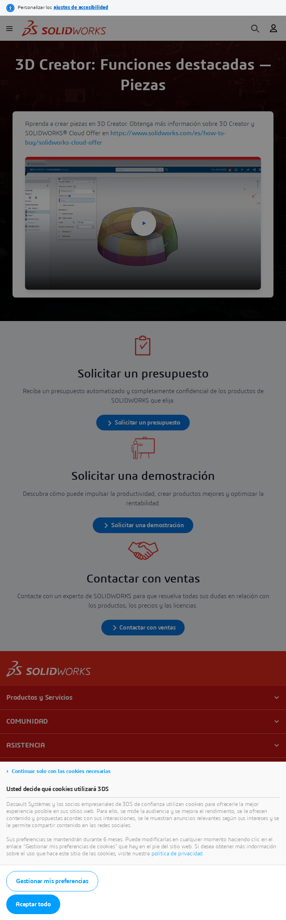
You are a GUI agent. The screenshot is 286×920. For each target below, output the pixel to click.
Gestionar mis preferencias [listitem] (52, 881)
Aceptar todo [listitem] (33, 904)
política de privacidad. (177, 853)
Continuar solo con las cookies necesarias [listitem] (61, 771)
